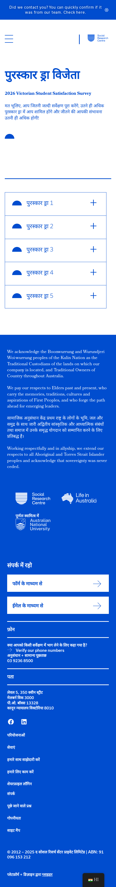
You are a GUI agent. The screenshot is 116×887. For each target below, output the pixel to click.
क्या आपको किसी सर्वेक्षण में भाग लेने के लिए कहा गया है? (47, 645)
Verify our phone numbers (40, 650)
